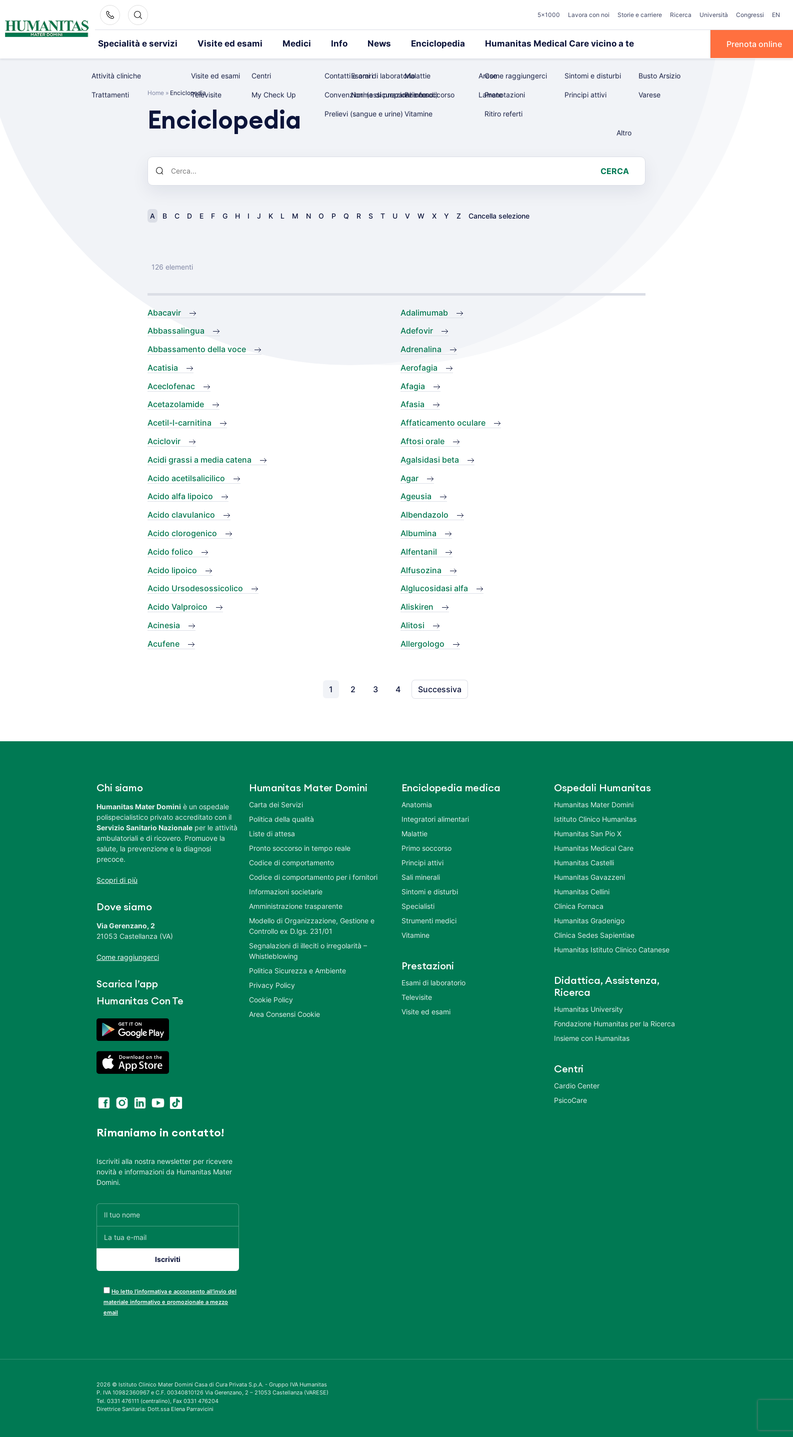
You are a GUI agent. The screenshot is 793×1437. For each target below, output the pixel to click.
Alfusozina (421, 569)
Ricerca (681, 15)
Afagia (412, 385)
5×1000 (549, 15)
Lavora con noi (589, 15)
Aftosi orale (422, 441)
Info (318, 44)
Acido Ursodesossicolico (195, 588)
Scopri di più (117, 879)
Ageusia (416, 496)
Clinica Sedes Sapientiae (594, 934)
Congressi (750, 15)
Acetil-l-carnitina (180, 422)
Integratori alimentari (435, 818)
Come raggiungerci (127, 956)
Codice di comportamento (291, 861)
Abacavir (164, 312)
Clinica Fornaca (579, 905)
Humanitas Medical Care (594, 847)
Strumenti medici (429, 919)
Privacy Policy (272, 984)
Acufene (164, 643)
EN (776, 15)
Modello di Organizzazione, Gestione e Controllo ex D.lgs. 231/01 (311, 924)
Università (714, 15)
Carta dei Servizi (276, 803)
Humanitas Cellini (582, 890)
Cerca (614, 170)
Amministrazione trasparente (295, 905)
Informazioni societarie (285, 890)
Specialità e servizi (133, 44)
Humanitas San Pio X (588, 832)
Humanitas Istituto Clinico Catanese (612, 948)
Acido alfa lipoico (180, 496)
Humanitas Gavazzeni (589, 876)
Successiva (440, 688)
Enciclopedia (412, 44)
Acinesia (164, 625)
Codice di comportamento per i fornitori (313, 876)
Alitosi (412, 625)
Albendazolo (424, 514)
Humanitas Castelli (584, 861)
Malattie (415, 832)
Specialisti (418, 905)
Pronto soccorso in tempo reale (299, 847)
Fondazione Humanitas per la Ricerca (614, 1022)
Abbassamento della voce (197, 349)
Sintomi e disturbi (430, 890)
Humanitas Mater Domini (594, 803)
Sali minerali (421, 876)
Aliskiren (417, 606)
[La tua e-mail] (167, 1236)
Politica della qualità (281, 818)
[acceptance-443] (107, 1289)
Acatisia (163, 367)
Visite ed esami (217, 44)
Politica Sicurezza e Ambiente (297, 969)
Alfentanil (418, 551)
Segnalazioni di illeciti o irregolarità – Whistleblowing (308, 949)
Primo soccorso (427, 847)
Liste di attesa (272, 832)
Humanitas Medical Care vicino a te (523, 44)
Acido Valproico (178, 606)
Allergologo (422, 643)
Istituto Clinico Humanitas (595, 818)
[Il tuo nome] (167, 1213)
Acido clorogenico (182, 533)
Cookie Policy (271, 998)
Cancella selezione (499, 215)
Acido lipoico (172, 569)
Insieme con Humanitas (592, 1037)
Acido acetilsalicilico (186, 477)
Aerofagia (419, 367)
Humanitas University (588, 1008)
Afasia (412, 404)
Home (156, 92)
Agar (409, 477)
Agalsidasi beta (429, 459)
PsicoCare (570, 1099)
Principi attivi (423, 861)
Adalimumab (424, 312)
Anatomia (417, 803)
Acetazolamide (176, 404)
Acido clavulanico (181, 514)
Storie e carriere (640, 15)
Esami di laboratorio (434, 981)
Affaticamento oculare (443, 422)
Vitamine (416, 934)
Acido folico (170, 551)
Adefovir (416, 330)
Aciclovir (164, 441)
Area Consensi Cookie (284, 1013)
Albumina (418, 533)
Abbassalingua (176, 330)
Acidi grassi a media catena (200, 459)
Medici (278, 44)
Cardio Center (577, 1084)
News (357, 44)
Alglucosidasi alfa (434, 588)
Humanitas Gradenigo (589, 919)
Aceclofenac (171, 385)
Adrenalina (421, 349)
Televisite (417, 996)
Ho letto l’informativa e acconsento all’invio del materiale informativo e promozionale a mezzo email (170, 1301)
